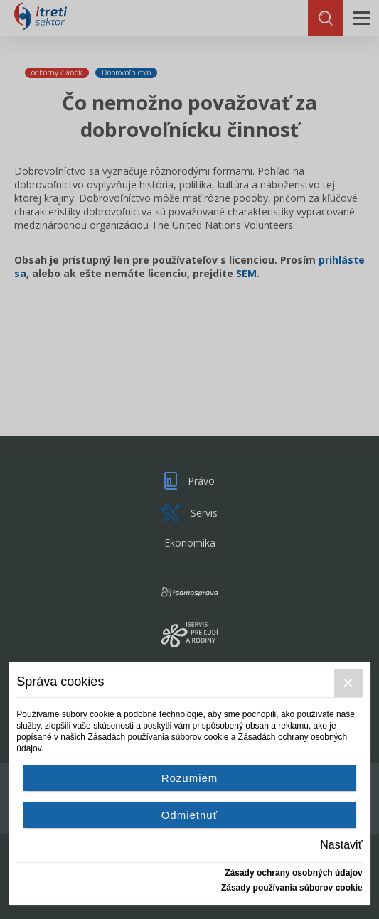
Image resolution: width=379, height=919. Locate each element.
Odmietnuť (189, 815)
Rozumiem (189, 778)
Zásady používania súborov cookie (292, 888)
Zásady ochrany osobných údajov (293, 873)
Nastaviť (341, 845)
